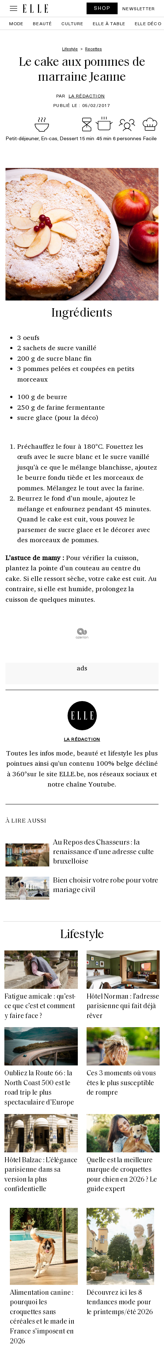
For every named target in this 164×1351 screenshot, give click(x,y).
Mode (16, 23)
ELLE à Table (109, 23)
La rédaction (87, 96)
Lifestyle (82, 935)
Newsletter (138, 8)
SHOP (102, 8)
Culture (72, 23)
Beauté (42, 23)
